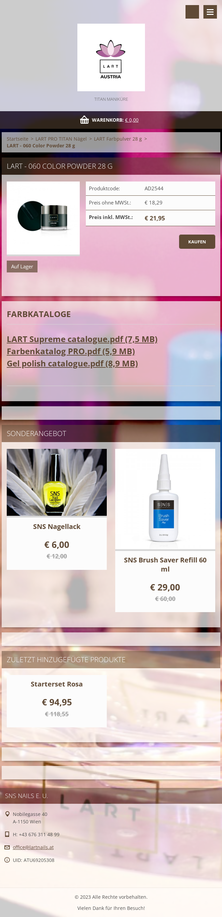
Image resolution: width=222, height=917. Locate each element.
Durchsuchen (192, 12)
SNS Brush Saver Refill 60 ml (165, 564)
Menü (210, 12)
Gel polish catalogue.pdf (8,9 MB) (72, 363)
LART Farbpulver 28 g (118, 139)
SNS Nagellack (56, 526)
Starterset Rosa (57, 684)
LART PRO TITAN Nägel (61, 139)
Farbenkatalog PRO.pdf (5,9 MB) (71, 351)
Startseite (17, 139)
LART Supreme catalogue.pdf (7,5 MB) (82, 338)
